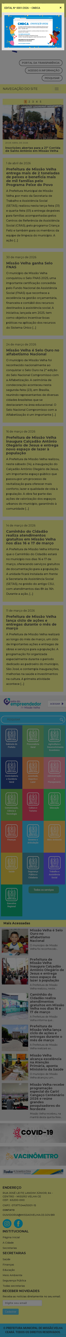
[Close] (61, 8)
